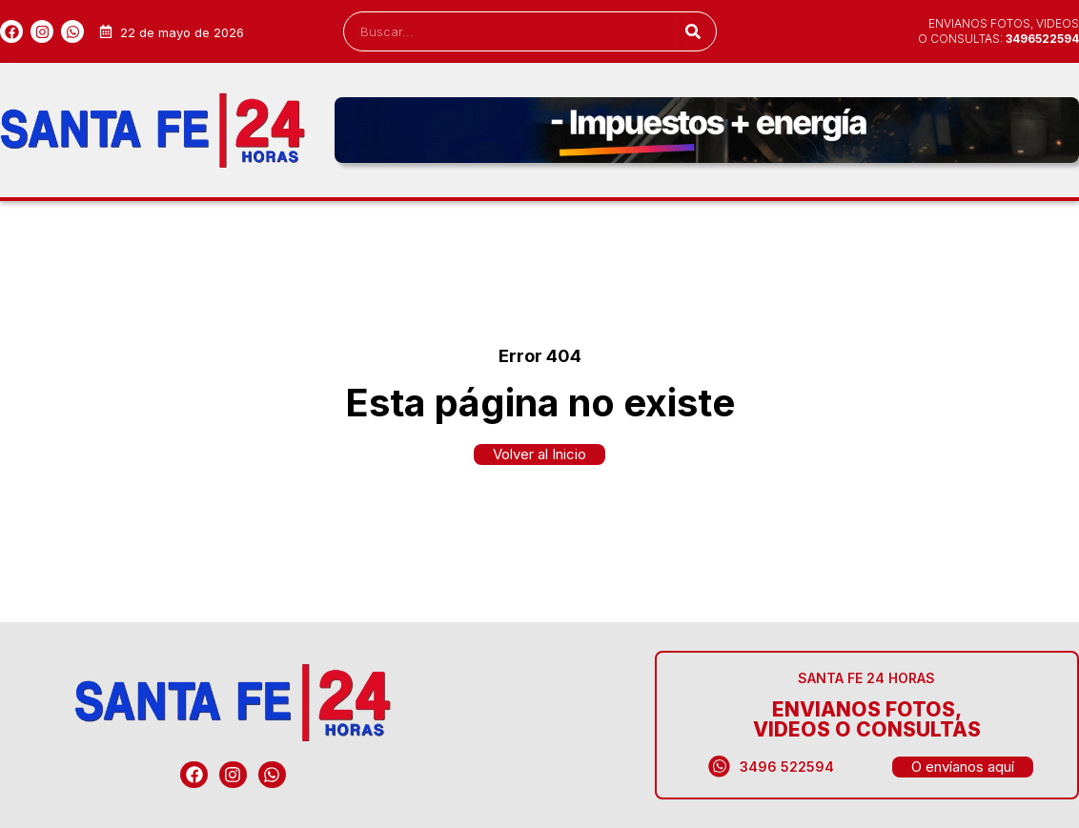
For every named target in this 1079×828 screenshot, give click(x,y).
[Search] (692, 31)
